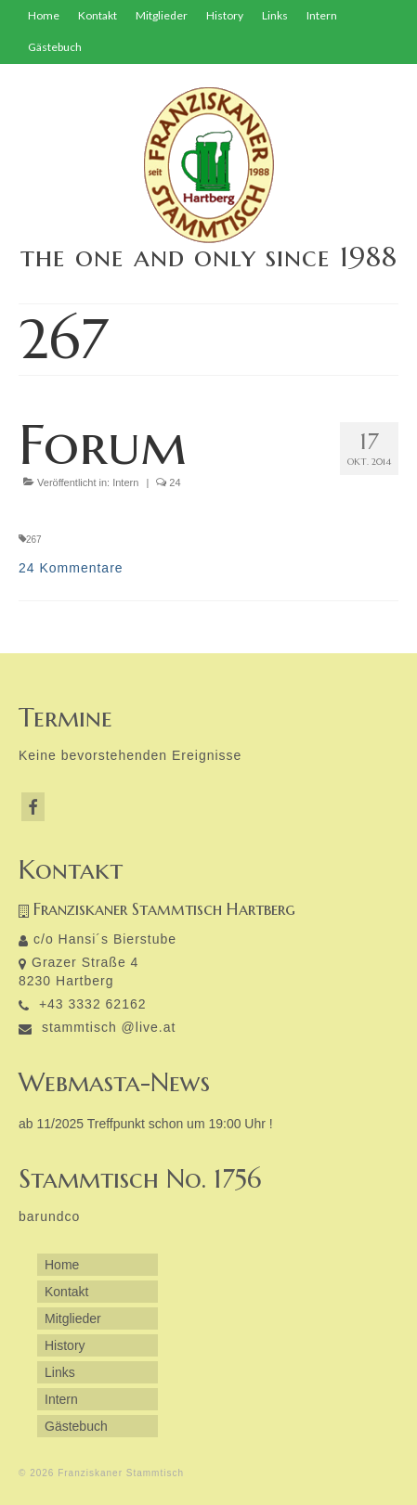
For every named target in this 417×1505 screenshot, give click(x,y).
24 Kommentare (71, 567)
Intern (125, 482)
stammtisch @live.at (97, 1027)
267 (34, 539)
